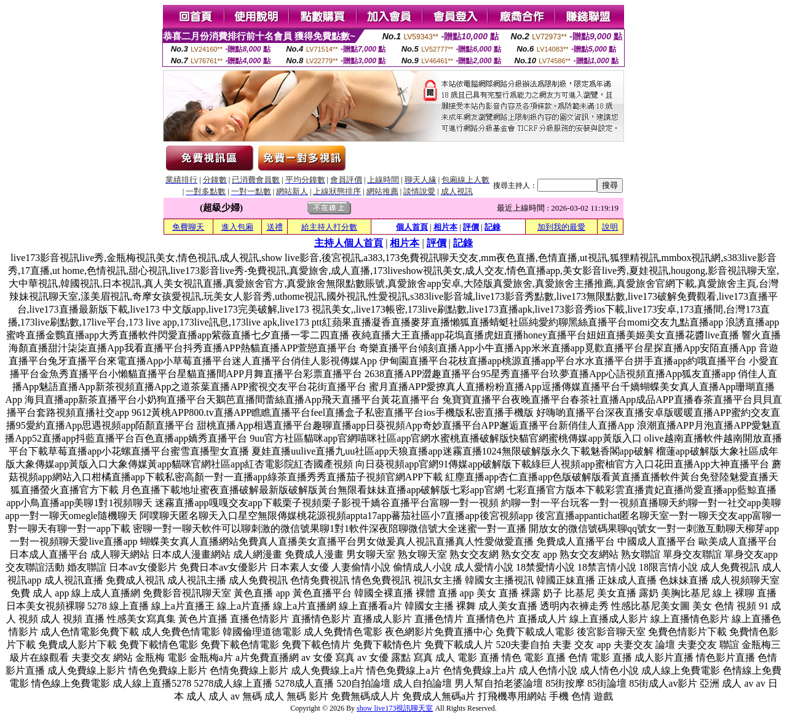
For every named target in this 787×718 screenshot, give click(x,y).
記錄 (492, 227)
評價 (471, 227)
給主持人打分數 (329, 227)
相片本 (445, 227)
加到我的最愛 (561, 227)
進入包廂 (237, 227)
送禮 (275, 227)
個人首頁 (412, 227)
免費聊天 (188, 227)
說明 (610, 227)
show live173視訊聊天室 (395, 708)
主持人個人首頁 (348, 243)
